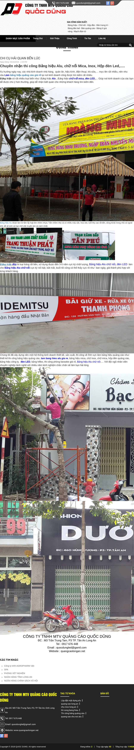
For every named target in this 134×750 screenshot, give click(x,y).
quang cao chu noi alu (71, 716)
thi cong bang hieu (69, 710)
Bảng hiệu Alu (6, 223)
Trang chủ (38, 38)
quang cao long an (69, 703)
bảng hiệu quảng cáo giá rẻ (25, 75)
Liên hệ (101, 38)
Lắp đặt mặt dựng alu (71, 700)
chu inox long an (68, 706)
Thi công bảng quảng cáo (73, 713)
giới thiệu (54, 38)
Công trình (72, 38)
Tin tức (87, 38)
